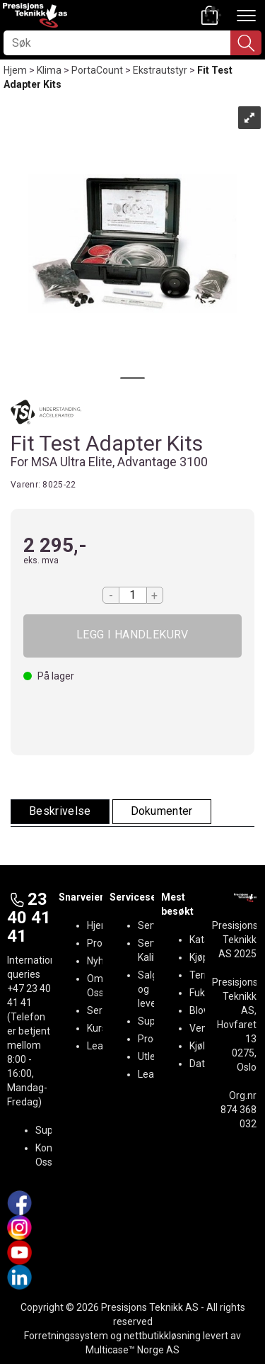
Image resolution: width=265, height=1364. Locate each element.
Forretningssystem (66, 1335)
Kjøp (132, 636)
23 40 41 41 (29, 918)
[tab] (60, 811)
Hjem (15, 70)
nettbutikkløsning (162, 1335)
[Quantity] (132, 595)
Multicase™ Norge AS (132, 1349)
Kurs (97, 1028)
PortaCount (97, 70)
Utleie (150, 1056)
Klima (49, 70)
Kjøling (203, 1046)
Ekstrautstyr (160, 70)
